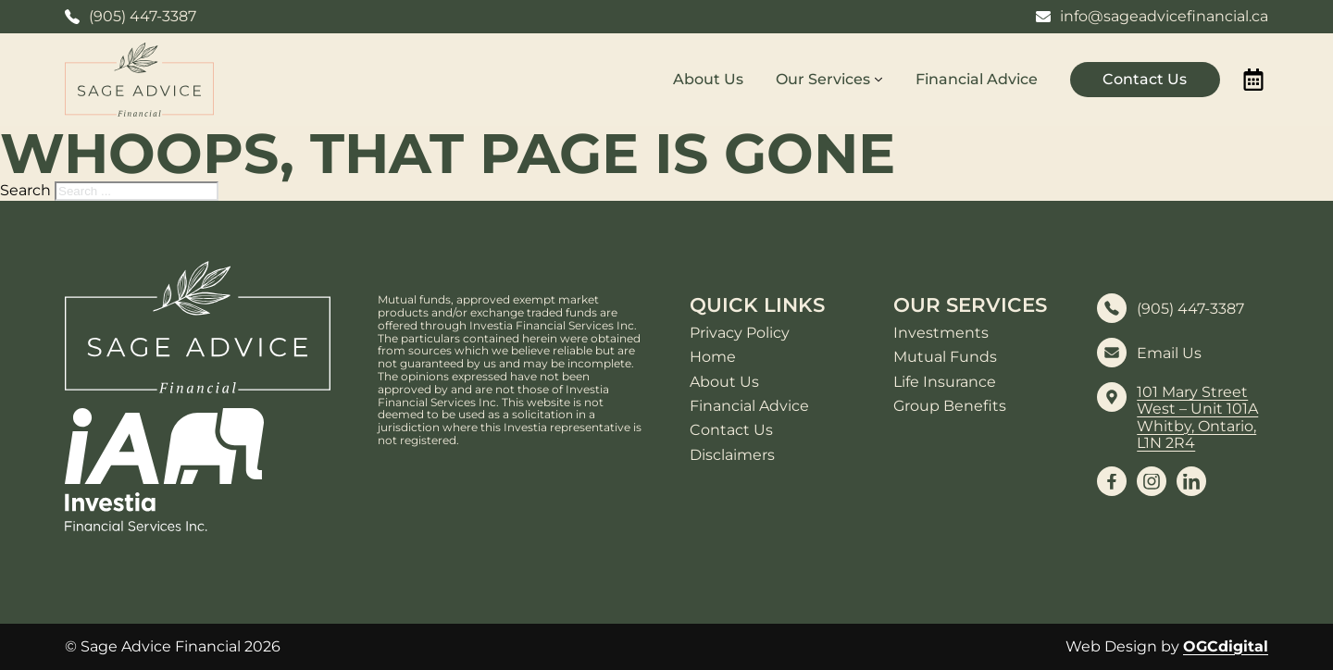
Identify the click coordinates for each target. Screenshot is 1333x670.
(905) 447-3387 (1190, 309)
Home (713, 357)
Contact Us (1145, 79)
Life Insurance (944, 382)
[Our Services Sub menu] (878, 79)
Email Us (1169, 353)
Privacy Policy (740, 333)
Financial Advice (977, 79)
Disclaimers (732, 455)
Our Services (823, 79)
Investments (941, 333)
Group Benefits (949, 406)
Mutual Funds (945, 357)
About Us (708, 79)
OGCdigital (1225, 646)
